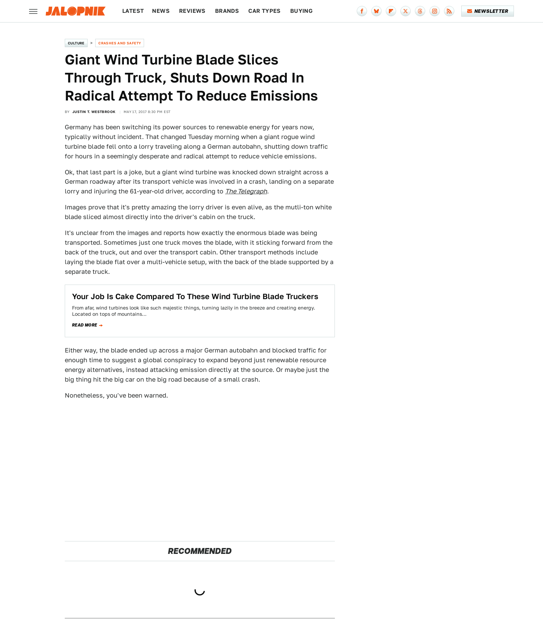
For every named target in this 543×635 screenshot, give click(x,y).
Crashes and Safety (119, 43)
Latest (133, 11)
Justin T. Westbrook (94, 112)
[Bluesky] (376, 11)
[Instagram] (434, 11)
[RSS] (449, 11)
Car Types (264, 11)
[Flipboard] (391, 11)
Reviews (192, 11)
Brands (227, 11)
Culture (76, 43)
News (161, 11)
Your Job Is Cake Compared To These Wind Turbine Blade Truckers (196, 296)
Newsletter (487, 11)
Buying (301, 11)
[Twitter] (405, 11)
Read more (84, 325)
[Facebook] (362, 11)
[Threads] (420, 11)
